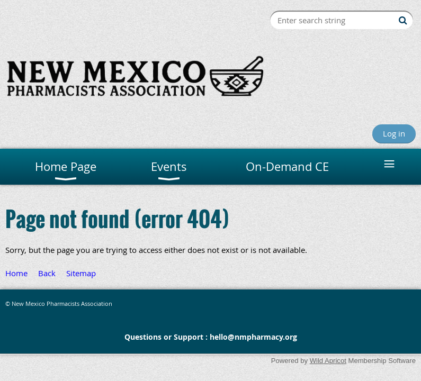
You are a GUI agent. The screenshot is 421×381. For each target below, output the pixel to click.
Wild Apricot (328, 361)
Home (16, 273)
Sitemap (81, 273)
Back (47, 273)
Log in (394, 133)
